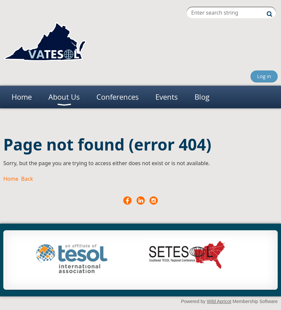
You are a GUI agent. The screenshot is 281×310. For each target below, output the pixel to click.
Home (11, 178)
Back (27, 178)
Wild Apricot (219, 301)
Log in (264, 76)
